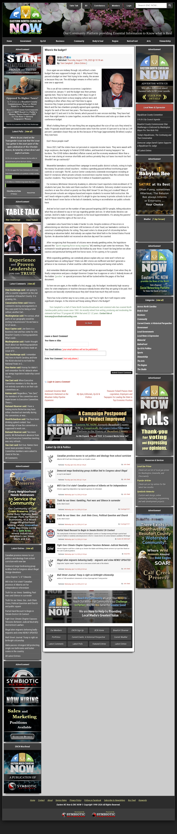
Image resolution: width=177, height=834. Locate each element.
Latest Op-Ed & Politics (58, 448)
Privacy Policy (75, 800)
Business (60, 41)
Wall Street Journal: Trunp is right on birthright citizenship (21, 639)
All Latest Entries (13, 656)
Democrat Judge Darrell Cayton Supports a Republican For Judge (154, 144)
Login (129, 6)
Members (116, 6)
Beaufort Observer (120, 632)
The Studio (142, 369)
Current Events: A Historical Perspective (88, 638)
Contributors (99, 6)
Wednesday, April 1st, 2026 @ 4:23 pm (76, 511)
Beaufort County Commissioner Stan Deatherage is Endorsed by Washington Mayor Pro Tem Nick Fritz (153, 127)
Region (115, 41)
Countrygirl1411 (125, 511)
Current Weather (120, 638)
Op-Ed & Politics (144, 348)
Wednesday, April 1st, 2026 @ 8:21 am (76, 585)
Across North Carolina (146, 306)
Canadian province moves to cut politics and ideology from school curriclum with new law (20, 558)
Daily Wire (127, 555)
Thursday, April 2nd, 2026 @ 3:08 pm (75, 466)
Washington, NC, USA (154, 232)
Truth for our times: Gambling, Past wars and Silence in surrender (20, 594)
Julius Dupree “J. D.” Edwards (18, 577)
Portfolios (56, 638)
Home (9, 41)
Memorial (141, 340)
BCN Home (99, 632)
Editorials (88, 395)
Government (25, 41)
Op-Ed (43, 41)
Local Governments (145, 331)
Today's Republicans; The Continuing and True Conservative (154, 136)
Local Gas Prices (144, 466)
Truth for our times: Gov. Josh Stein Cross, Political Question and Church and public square (21, 603)
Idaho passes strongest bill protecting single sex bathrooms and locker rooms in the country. (22, 648)
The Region (142, 365)
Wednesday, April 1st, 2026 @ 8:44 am (76, 570)
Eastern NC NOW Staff (123, 540)
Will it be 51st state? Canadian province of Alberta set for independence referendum (18, 584)
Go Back (88, 323)
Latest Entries (120, 645)
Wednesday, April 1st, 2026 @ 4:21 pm (76, 526)
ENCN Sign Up (78, 632)
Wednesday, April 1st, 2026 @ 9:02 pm (76, 496)
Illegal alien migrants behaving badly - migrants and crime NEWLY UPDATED (21, 631)
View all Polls (31, 193)
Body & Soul (98, 41)
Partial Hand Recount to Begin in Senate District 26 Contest (19, 612)
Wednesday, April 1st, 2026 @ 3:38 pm (76, 556)
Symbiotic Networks (145, 491)
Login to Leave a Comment (58, 383)
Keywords (143, 800)
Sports (140, 352)
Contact (41, 800)
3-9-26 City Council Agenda (148, 119)
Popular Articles (144, 480)
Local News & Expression (148, 336)
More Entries (80, 63)
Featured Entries (99, 645)
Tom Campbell (66, 63)
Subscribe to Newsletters (114, 800)
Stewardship (165, 41)
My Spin (80, 395)
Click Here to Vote (14, 191)
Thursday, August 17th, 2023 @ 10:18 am (85, 60)
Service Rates (61, 800)
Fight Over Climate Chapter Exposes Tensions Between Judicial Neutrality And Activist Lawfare (21, 621)
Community (79, 41)
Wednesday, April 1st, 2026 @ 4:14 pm (76, 541)
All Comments (11, 458)
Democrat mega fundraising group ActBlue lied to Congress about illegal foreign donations (22, 569)
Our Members (56, 632)
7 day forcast (158, 219)
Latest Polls (78, 645)
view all (29, 131)
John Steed (127, 466)
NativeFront (132, 41)
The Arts (141, 361)
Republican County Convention (150, 114)
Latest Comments (56, 645)
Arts (149, 41)
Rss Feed (132, 800)
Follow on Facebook (92, 800)
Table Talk (73, 6)
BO (86, 6)
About (50, 800)
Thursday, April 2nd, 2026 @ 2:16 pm (75, 481)
